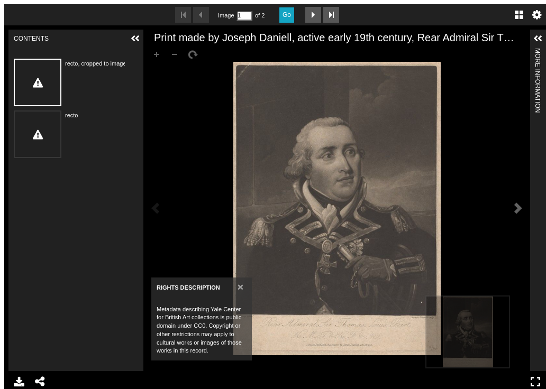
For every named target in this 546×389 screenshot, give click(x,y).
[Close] (240, 287)
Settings (537, 15)
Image (226, 15)
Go (287, 14)
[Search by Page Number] (244, 16)
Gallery (519, 15)
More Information (537, 52)
